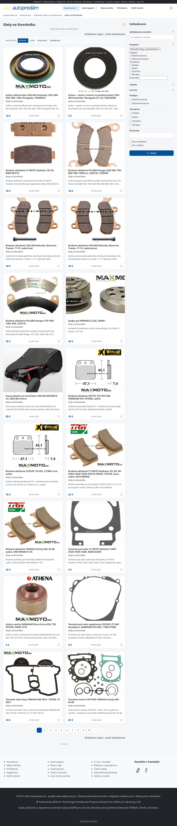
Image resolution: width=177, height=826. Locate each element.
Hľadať (151, 153)
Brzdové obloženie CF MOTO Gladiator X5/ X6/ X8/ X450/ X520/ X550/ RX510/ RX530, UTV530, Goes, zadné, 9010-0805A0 (94, 474)
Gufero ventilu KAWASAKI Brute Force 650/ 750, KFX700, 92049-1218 (31, 626)
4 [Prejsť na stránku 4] (55, 730)
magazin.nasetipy (112, 2)
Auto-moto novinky (60, 775)
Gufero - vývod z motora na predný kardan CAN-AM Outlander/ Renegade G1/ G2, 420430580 (94, 96)
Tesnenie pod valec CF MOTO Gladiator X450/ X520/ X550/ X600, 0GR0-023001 (92, 550)
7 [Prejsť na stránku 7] (72, 730)
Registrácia (12, 772)
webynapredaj (48, 2)
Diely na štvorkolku (14, 101)
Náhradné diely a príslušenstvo (64, 29)
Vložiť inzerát (13, 775)
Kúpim (135, 68)
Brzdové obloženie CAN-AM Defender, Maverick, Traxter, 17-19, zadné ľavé (31, 247)
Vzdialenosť (55, 40)
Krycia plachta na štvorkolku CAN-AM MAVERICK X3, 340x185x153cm (32, 397)
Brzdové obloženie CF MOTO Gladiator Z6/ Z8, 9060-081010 (30, 172)
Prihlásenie (12, 768)
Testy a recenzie (58, 772)
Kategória (134, 44)
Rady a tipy (56, 765)
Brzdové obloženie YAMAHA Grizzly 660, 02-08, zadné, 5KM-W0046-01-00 (30, 550)
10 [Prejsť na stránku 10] (89, 730)
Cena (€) (133, 90)
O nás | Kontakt (102, 761)
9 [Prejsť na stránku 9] (83, 730)
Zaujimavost (56, 768)
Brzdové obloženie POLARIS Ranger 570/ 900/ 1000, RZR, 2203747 (30, 322)
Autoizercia (12, 761)
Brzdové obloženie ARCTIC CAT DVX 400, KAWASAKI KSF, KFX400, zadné (89, 397)
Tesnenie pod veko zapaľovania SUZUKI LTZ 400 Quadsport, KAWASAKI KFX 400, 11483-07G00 (93, 626)
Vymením (136, 71)
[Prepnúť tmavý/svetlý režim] (171, 8)
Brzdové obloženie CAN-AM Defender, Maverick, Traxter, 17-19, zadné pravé (93, 247)
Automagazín (57, 761)
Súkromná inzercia (140, 59)
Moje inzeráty (14, 765)
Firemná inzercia (139, 55)
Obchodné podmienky (105, 772)
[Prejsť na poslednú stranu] (100, 730)
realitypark (37, 2)
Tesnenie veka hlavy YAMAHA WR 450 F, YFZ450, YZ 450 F (33, 701)
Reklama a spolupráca (105, 765)
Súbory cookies (102, 775)
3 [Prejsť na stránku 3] (50, 730)
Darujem (136, 74)
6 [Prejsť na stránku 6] (66, 730)
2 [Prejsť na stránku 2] (44, 730)
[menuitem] (71, 8)
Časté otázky (100, 768)
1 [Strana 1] (39, 730)
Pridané (22, 40)
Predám (135, 65)
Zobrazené (42, 40)
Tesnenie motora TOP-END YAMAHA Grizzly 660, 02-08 (93, 701)
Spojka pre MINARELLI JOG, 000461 (87, 320)
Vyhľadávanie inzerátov (140, 32)
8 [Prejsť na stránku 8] (78, 730)
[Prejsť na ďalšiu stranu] (94, 730)
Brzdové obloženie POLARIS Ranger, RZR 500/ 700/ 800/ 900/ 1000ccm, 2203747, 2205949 (95, 172)
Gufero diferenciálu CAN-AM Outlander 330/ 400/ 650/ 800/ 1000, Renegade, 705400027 (32, 96)
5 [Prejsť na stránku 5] (61, 730)
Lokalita (133, 84)
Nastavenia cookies (88, 821)
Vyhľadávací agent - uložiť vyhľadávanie (104, 34)
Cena (32, 40)
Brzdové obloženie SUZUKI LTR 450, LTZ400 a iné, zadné (32, 472)
